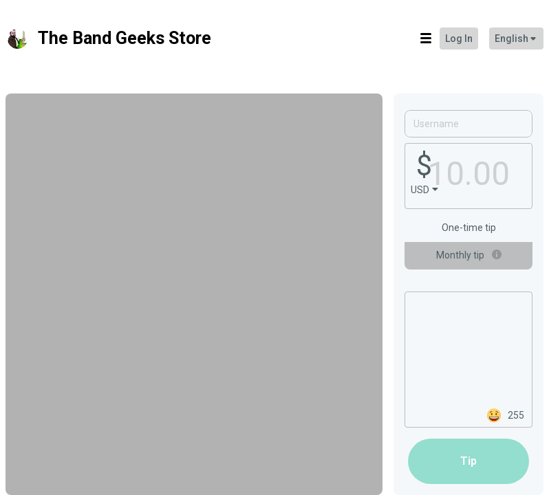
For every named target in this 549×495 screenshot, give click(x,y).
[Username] (468, 124)
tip (468, 461)
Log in (459, 38)
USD (420, 189)
